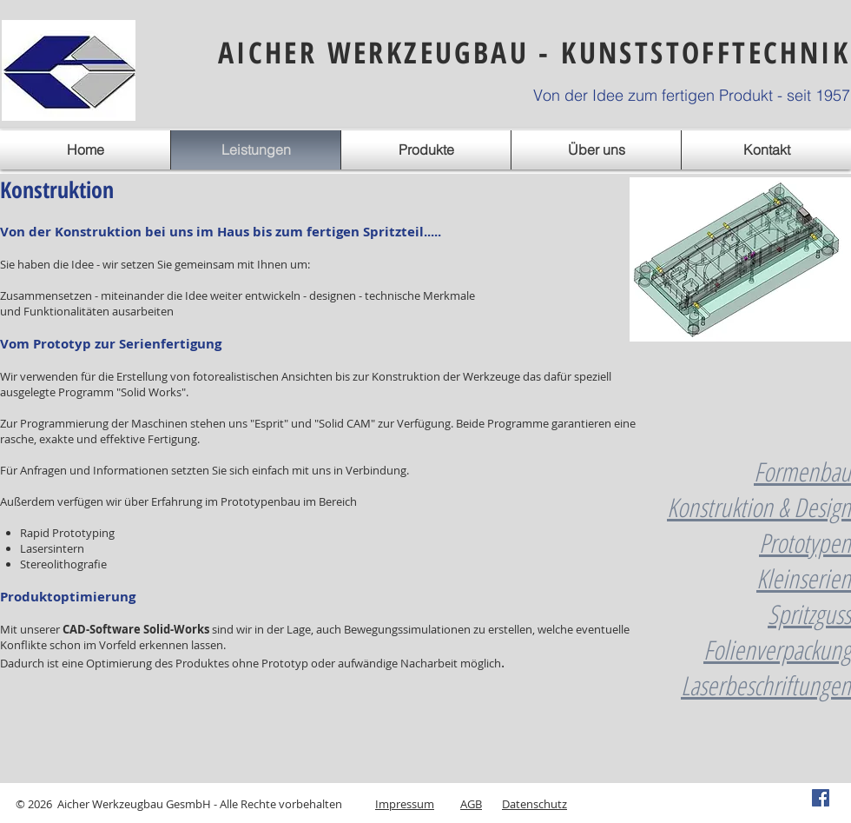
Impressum (404, 804)
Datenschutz (534, 804)
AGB (471, 804)
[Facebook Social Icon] (820, 797)
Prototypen (805, 543)
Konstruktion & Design (759, 507)
